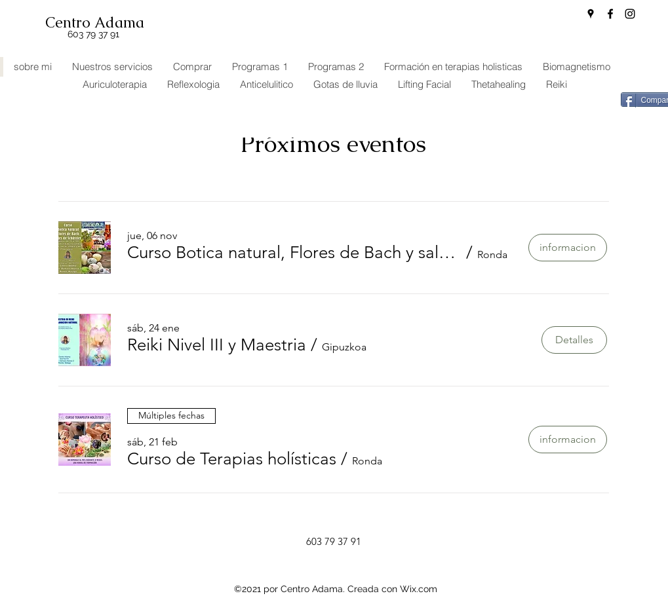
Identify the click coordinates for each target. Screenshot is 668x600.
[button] (294, 253)
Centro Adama (94, 22)
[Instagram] (630, 13)
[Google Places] (590, 13)
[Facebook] (610, 13)
